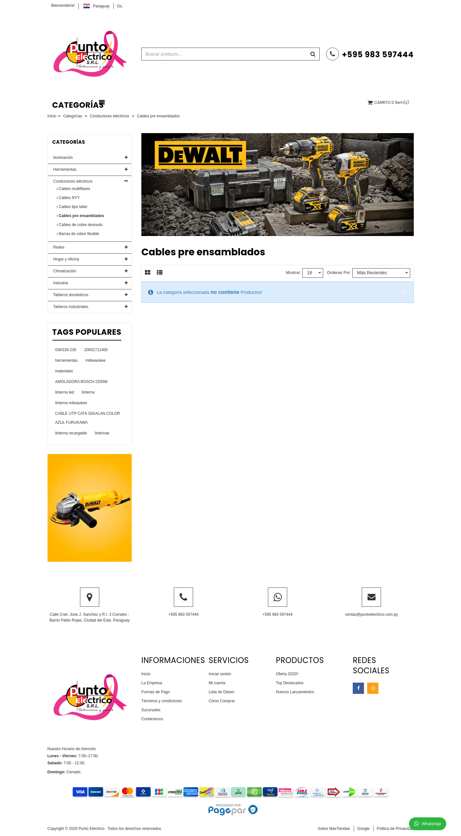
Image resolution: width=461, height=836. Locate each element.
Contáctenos (152, 719)
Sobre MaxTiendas (334, 828)
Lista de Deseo (221, 692)
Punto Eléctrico (91, 828)
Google (363, 828)
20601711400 (96, 350)
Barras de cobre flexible (78, 234)
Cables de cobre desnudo (80, 225)
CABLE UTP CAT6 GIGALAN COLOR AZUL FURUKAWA (87, 418)
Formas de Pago (155, 692)
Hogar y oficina (65, 259)
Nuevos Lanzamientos (295, 692)
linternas (102, 433)
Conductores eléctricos (109, 116)
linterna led (64, 392)
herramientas (66, 360)
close (402, 292)
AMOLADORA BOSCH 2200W (81, 381)
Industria (60, 283)
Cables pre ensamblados (80, 216)
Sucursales (150, 710)
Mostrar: (293, 272)
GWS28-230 (65, 350)
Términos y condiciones (161, 701)
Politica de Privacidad (395, 828)
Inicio (52, 116)
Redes (58, 247)
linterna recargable (71, 433)
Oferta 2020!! (287, 674)
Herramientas (64, 169)
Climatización (64, 271)
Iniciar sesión (219, 674)
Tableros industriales (70, 306)
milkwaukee (95, 360)
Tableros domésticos (70, 295)
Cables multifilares (73, 188)
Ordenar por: (339, 272)
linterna (88, 392)
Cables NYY (68, 197)
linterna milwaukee (71, 403)
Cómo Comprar (221, 701)
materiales (64, 371)
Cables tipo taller (72, 206)
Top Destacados (290, 683)
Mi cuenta (216, 683)
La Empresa (151, 683)
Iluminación (62, 157)
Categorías (72, 116)
